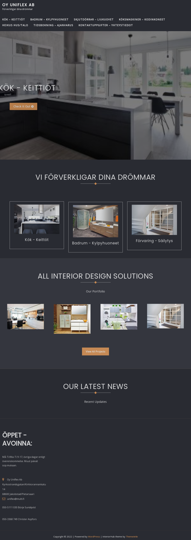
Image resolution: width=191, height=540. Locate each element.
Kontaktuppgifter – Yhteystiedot (106, 25)
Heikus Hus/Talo (15, 25)
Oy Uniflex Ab (18, 5)
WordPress (94, 533)
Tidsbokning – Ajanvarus (53, 25)
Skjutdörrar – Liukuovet (94, 19)
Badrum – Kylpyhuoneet (49, 19)
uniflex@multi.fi (15, 515)
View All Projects (95, 354)
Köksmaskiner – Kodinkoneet (142, 19)
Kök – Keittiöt (13, 19)
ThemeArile (132, 533)
